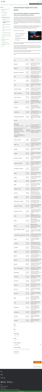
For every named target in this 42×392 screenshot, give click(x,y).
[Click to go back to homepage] (2, 1)
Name (16, 324)
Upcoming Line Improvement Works (23, 51)
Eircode (17, 338)
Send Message (37, 362)
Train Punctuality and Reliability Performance (5, 44)
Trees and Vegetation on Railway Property (6, 30)
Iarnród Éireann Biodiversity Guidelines (23, 4)
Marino (8, 389)
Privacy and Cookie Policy (4, 386)
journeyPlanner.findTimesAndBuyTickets (36, 3)
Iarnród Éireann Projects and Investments (5, 40)
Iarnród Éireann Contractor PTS (6, 32)
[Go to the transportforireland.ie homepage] (4, 1)
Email (14, 329)
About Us (6, 4)
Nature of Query (18, 351)
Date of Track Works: (19, 342)
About (1, 371)
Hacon (11, 389)
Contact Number (18, 333)
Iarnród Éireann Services (4, 42)
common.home (2, 4)
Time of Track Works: (19, 347)
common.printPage (37, 366)
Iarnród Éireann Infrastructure (13, 4)
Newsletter (2, 37)
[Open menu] (40, 1)
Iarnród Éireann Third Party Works (6, 27)
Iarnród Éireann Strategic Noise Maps (6, 25)
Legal (1, 384)
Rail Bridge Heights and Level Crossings (5, 10)
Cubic (18, 389)
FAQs (2, 46)
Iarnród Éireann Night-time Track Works (6, 22)
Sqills (13, 389)
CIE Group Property (4, 15)
